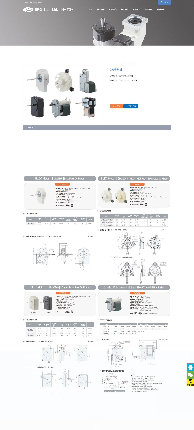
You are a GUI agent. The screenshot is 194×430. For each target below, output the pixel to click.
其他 (107, 49)
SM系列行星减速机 (108, 396)
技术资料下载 (131, 109)
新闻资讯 (149, 9)
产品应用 (137, 9)
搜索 (164, 2)
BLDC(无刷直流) (107, 377)
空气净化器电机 (126, 373)
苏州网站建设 (142, 420)
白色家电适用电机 (64, 49)
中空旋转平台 (106, 392)
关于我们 (101, 9)
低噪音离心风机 (109, 420)
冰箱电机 (123, 377)
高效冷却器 (74, 420)
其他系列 (166, 373)
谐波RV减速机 (106, 399)
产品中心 (113, 9)
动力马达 (104, 384)
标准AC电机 (105, 373)
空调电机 (123, 381)
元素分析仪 (93, 420)
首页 (91, 9)
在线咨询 (116, 109)
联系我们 (161, 9)
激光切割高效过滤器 (63, 420)
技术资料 (125, 9)
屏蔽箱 (80, 420)
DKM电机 (86, 420)
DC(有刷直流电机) (108, 381)
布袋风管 (101, 420)
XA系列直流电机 (146, 373)
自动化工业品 (45, 49)
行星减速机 (105, 388)
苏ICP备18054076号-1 (122, 420)
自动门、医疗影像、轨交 (88, 49)
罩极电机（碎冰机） (128, 384)
